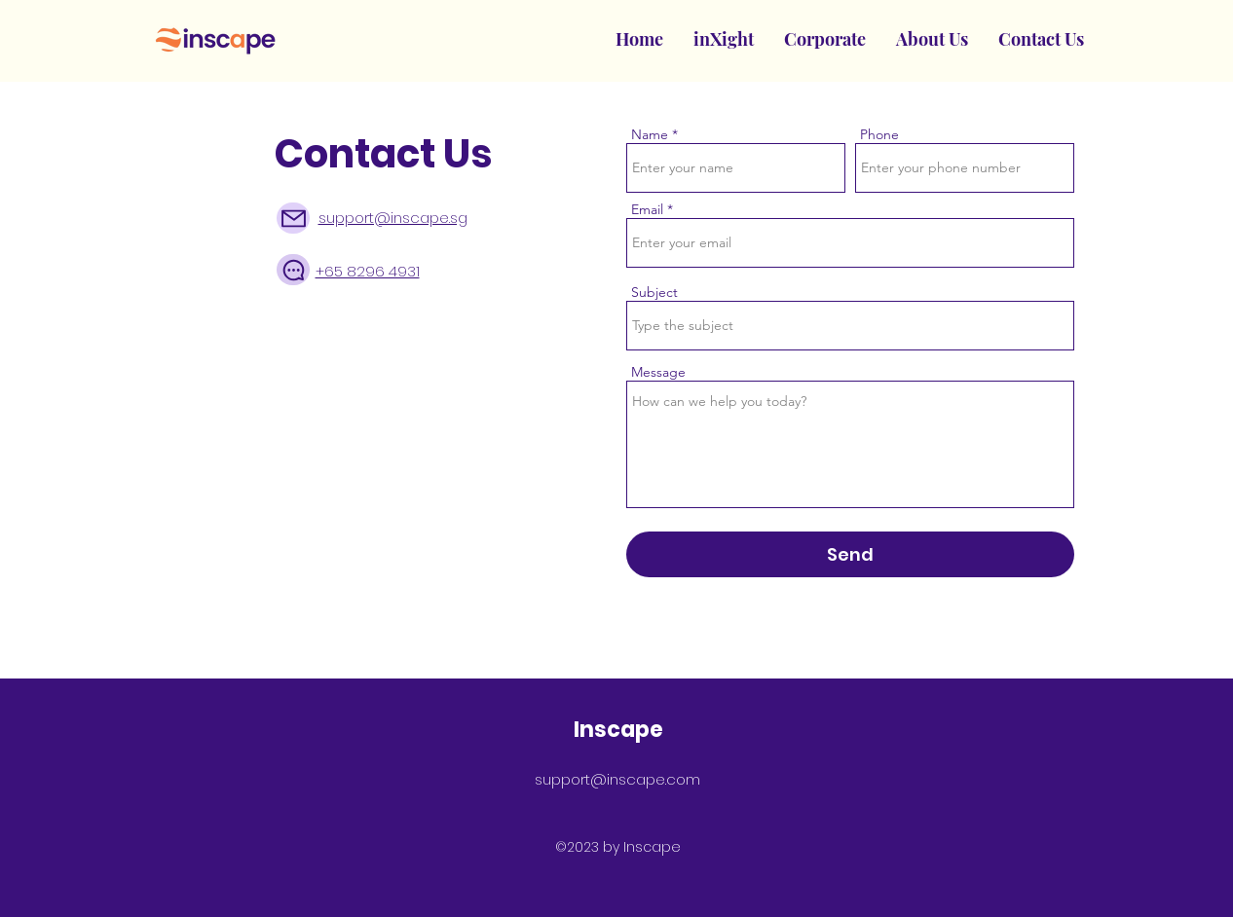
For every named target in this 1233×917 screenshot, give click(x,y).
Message (658, 372)
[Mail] (293, 218)
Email (647, 209)
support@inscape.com (617, 779)
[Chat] (293, 269)
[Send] (850, 554)
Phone (879, 134)
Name (649, 134)
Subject (654, 292)
